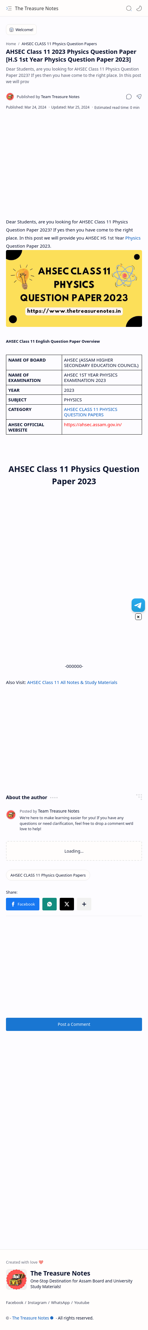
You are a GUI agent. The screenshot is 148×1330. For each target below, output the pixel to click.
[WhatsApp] (60, 1302)
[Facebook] (14, 1302)
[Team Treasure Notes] (48, 96)
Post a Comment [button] (74, 1024)
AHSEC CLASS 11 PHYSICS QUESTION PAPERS (91, 412)
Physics (133, 238)
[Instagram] (37, 1302)
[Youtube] (82, 1302)
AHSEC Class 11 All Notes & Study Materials (72, 682)
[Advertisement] (74, 164)
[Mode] (139, 8)
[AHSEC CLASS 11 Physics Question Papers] (48, 875)
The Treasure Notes (36, 8)
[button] (8, 8)
